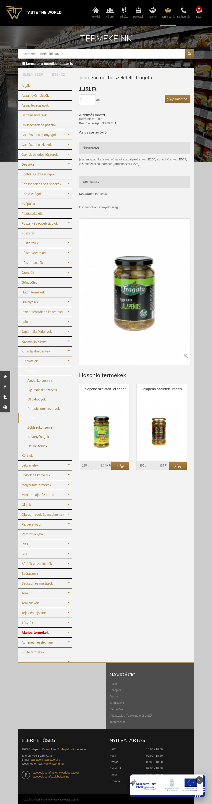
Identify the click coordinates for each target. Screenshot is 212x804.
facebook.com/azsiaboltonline (50, 776)
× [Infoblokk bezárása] (199, 780)
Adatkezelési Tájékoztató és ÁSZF (131, 715)
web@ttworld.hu (53, 763)
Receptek (115, 690)
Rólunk (114, 683)
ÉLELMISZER (32, 74)
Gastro (114, 696)
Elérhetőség (117, 709)
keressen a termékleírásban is (49, 64)
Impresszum (117, 722)
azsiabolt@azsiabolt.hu (45, 759)
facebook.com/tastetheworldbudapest (55, 772)
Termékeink (117, 702)
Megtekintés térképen (74, 749)
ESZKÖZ (58, 74)
